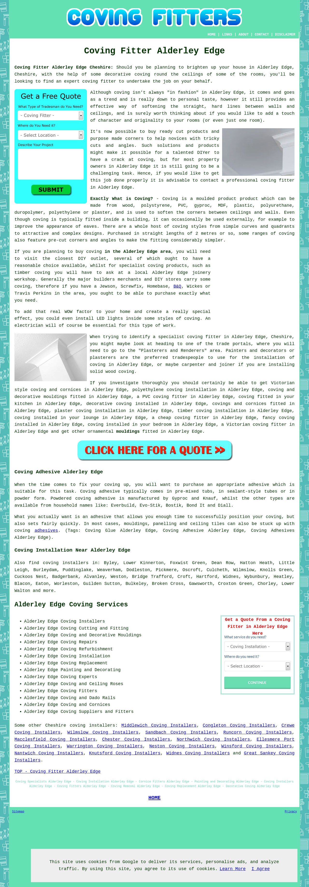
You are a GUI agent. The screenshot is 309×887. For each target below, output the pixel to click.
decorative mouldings (40, 396)
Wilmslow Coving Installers (103, 732)
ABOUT (244, 34)
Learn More (233, 868)
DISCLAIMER (285, 34)
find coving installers (59, 563)
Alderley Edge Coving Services (71, 604)
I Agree (261, 868)
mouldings (128, 431)
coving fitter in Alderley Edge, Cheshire (239, 336)
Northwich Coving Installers (213, 739)
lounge (91, 417)
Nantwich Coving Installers (48, 753)
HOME (212, 34)
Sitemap (18, 811)
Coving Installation (85, 656)
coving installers (92, 725)
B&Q (177, 286)
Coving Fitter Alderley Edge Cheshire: (63, 67)
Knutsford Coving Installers (125, 753)
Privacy (291, 811)
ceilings (192, 74)
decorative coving (109, 403)
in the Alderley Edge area (138, 251)
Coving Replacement (84, 663)
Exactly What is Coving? (121, 198)
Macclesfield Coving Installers (55, 739)
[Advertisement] (254, 282)
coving (142, 74)
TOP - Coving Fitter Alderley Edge (57, 771)
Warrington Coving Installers (105, 746)
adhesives (46, 530)
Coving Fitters (79, 690)
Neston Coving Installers (182, 746)
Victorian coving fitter (256, 424)
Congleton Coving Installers (239, 725)
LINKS (227, 34)
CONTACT (262, 34)
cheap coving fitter (183, 417)
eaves (90, 226)
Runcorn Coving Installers (257, 732)
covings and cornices (239, 403)
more (48, 590)
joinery (201, 272)
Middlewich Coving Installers (159, 725)
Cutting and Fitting (103, 628)
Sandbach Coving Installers (181, 732)
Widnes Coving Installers (198, 753)
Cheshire (55, 725)
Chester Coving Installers (136, 739)
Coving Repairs (79, 642)
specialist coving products (153, 265)
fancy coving (278, 417)
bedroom (162, 424)
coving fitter (99, 81)
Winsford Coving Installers (256, 746)
